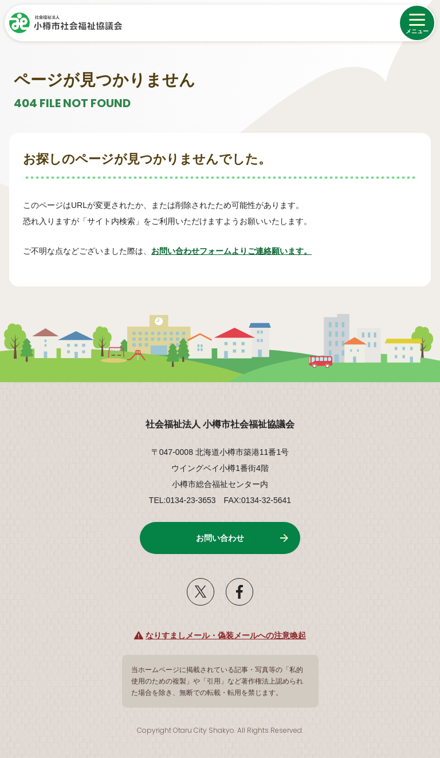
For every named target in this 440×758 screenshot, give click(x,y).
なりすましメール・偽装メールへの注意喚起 (226, 635)
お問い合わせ (220, 538)
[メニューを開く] (417, 23)
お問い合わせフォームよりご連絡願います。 (231, 251)
